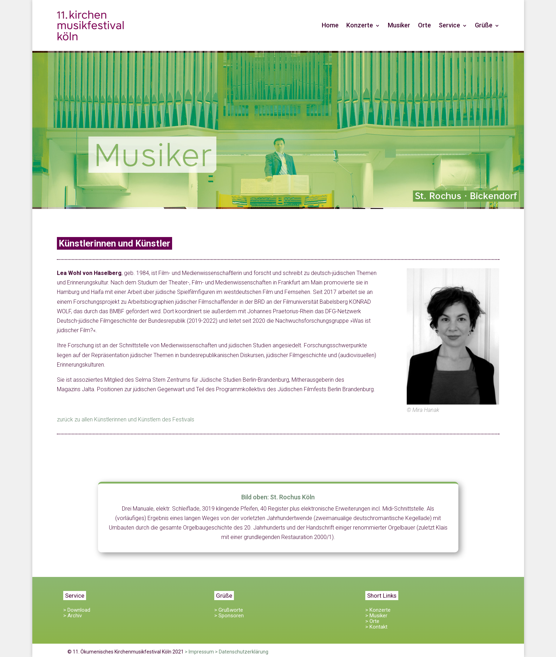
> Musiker (376, 615)
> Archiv (72, 615)
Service (449, 25)
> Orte (372, 621)
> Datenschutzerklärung (241, 652)
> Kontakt (376, 627)
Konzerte (359, 25)
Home (330, 25)
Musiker (399, 25)
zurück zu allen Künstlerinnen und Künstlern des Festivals (125, 419)
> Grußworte (228, 610)
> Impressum (199, 652)
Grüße (483, 25)
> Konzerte (378, 610)
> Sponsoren (229, 615)
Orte (424, 25)
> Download (76, 610)
